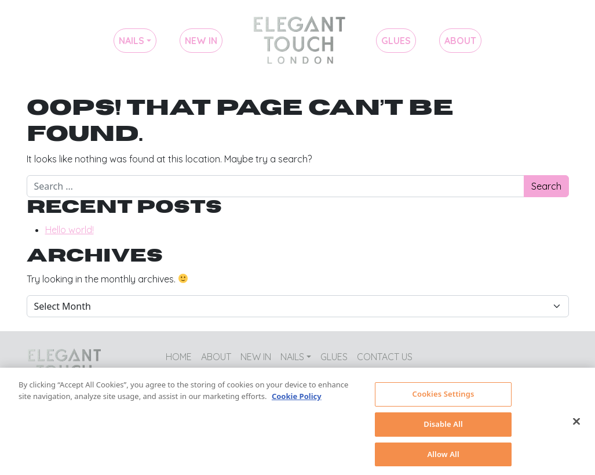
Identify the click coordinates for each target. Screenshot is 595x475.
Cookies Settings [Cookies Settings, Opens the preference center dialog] (443, 398)
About (460, 40)
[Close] (576, 425)
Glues (396, 40)
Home (299, 41)
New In (201, 40)
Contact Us (385, 356)
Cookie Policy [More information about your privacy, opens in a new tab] (297, 401)
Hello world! (69, 229)
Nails (131, 40)
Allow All (443, 458)
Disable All (443, 428)
